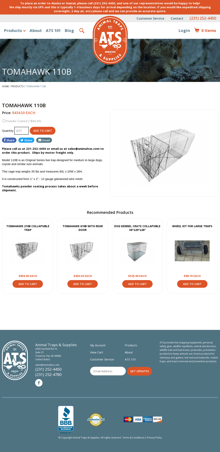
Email (44, 140)
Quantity (8, 131)
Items (205, 30)
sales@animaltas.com (47, 365)
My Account (98, 345)
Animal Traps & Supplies (110, 40)
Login (184, 30)
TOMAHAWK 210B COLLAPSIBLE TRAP (27, 228)
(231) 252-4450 (203, 18)
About (36, 30)
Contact (177, 18)
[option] (164, 153)
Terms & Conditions (133, 437)
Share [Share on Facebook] (9, 140)
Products (13, 30)
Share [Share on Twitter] (26, 140)
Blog (69, 30)
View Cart (96, 352)
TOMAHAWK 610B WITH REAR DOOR (82, 228)
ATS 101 (53, 30)
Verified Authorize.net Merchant (95, 420)
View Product (27, 250)
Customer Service (150, 18)
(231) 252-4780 (48, 374)
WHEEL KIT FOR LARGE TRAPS (192, 226)
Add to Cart (27, 284)
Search (82, 30)
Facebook (39, 383)
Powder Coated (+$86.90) (23, 121)
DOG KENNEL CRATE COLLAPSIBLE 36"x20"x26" (137, 228)
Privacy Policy (154, 437)
